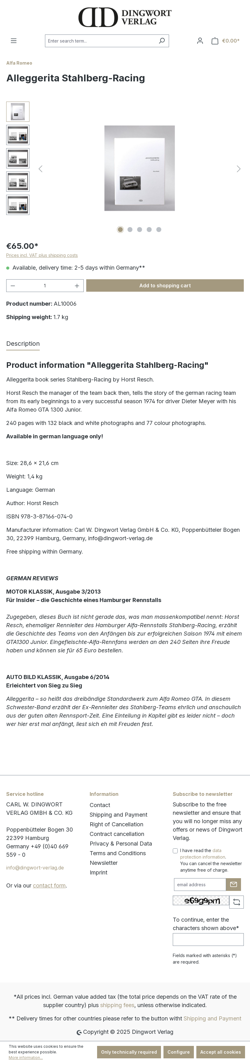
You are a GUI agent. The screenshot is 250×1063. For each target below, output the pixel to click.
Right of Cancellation (116, 824)
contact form (49, 885)
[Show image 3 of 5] (139, 229)
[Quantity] (45, 285)
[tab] (23, 343)
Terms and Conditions (118, 853)
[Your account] (200, 40)
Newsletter (104, 863)
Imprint (98, 872)
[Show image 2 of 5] (129, 229)
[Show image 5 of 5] (158, 229)
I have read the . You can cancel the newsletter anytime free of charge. (211, 860)
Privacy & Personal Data (121, 843)
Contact (100, 805)
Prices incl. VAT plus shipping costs (42, 255)
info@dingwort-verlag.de (35, 868)
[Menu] (13, 40)
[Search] (161, 40)
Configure (178, 1052)
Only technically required (129, 1052)
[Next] (238, 168)
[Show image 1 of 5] (120, 229)
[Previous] (40, 168)
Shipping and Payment (118, 814)
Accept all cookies (220, 1052)
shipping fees (117, 1005)
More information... (26, 1057)
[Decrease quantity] (12, 285)
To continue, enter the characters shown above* (206, 923)
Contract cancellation (117, 834)
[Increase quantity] (77, 285)
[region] (125, 168)
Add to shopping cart (165, 285)
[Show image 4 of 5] (149, 229)
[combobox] (100, 40)
